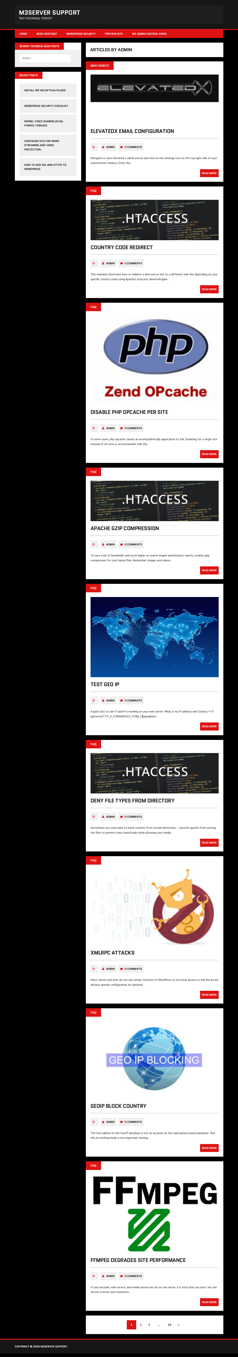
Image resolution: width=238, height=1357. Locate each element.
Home (23, 35)
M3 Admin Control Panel (149, 35)
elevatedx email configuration (132, 134)
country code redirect (122, 250)
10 (170, 1328)
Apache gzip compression (125, 531)
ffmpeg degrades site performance (138, 1263)
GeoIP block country (119, 1109)
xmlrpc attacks (112, 956)
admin (110, 150)
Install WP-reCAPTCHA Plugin (45, 92)
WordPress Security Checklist (46, 107)
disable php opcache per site (129, 415)
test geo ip (105, 687)
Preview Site (114, 35)
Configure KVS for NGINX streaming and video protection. (41, 147)
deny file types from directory (133, 804)
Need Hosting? (46, 35)
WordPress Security (81, 35)
